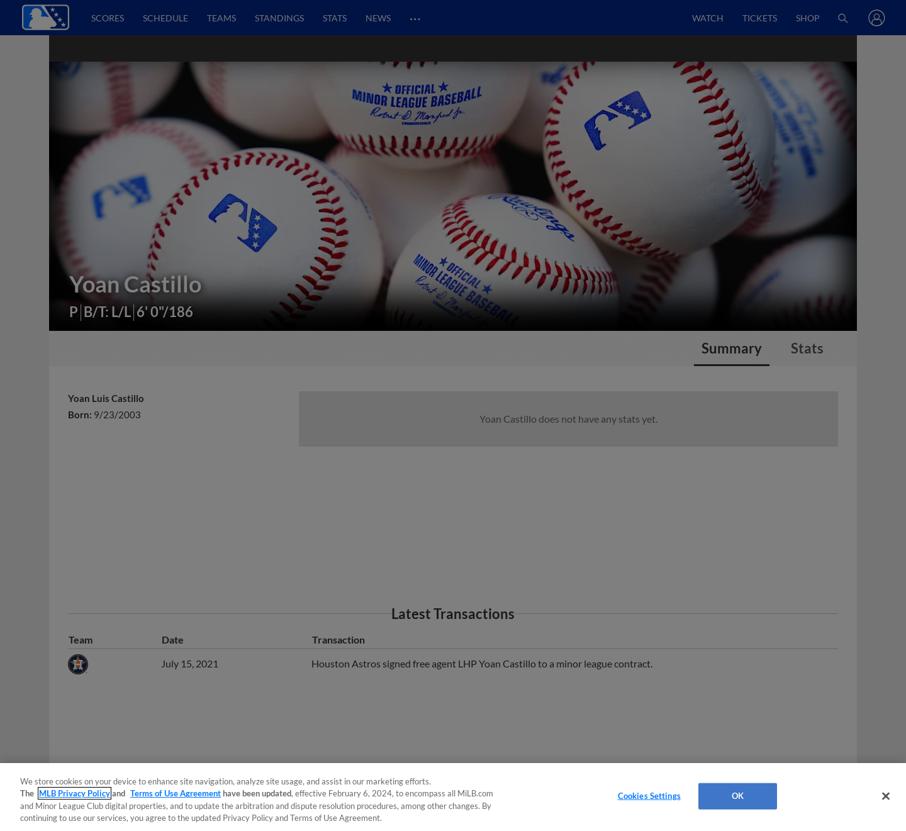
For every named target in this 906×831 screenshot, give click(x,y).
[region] (453, 797)
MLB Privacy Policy (74, 793)
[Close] (886, 796)
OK (738, 796)
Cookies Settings (649, 796)
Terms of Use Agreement (175, 793)
